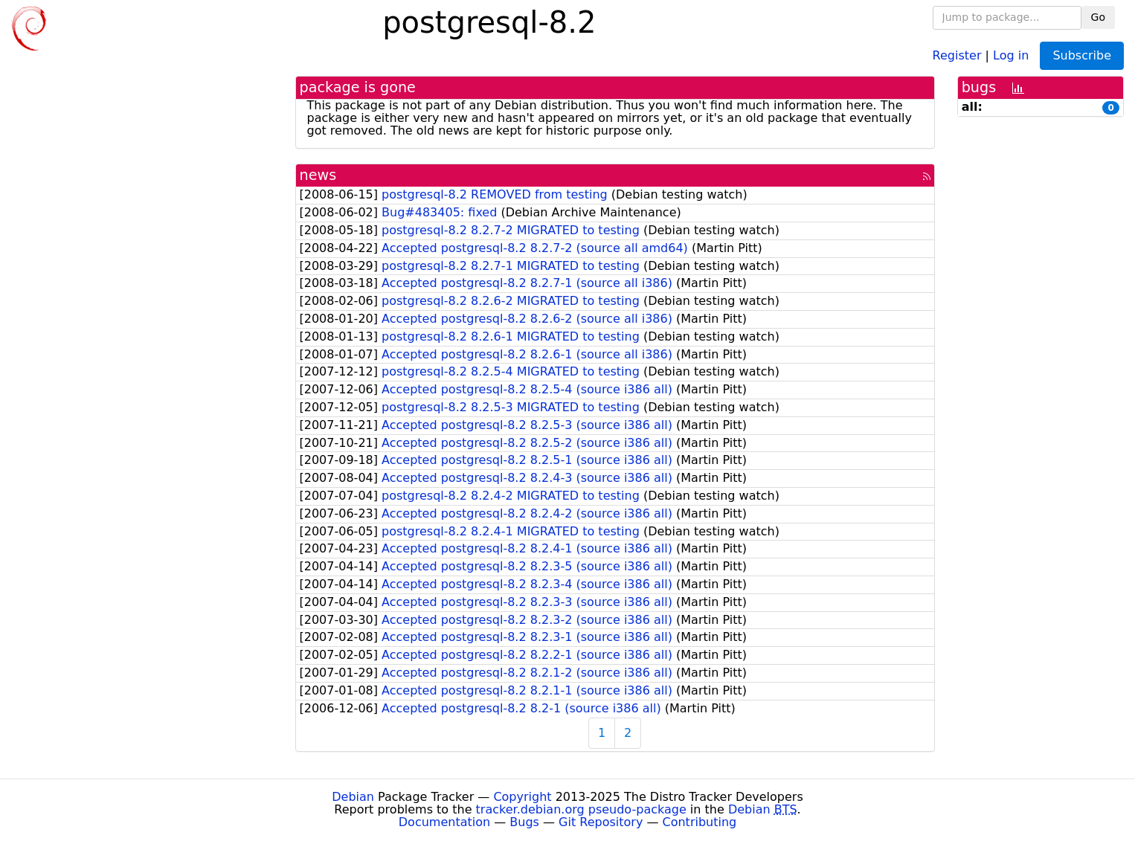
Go (1098, 17)
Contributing (700, 822)
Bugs (524, 822)
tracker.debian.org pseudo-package (581, 809)
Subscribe (1081, 55)
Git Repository (601, 822)
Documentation (444, 822)
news (318, 175)
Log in (1011, 55)
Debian (353, 797)
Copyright (522, 797)
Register (957, 55)
